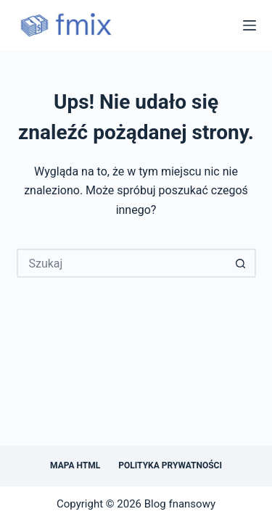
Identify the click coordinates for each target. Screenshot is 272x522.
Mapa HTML (75, 465)
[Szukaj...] (122, 263)
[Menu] (249, 25)
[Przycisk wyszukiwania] (241, 263)
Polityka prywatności (170, 465)
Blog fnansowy (179, 503)
